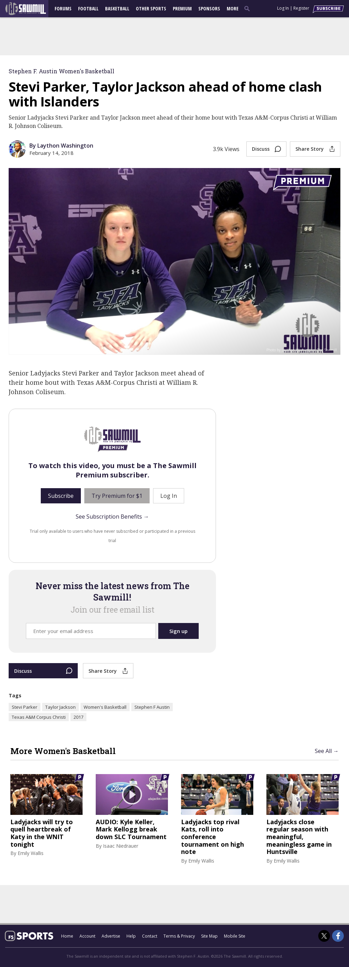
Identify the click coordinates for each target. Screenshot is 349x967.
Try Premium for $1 (117, 496)
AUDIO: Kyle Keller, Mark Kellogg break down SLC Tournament (131, 829)
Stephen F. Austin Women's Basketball (61, 71)
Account (87, 936)
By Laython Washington (61, 145)
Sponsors (209, 8)
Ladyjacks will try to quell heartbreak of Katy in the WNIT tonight (41, 833)
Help (131, 936)
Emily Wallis (31, 853)
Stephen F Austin (152, 707)
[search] (248, 8)
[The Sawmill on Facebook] (338, 936)
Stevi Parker (24, 707)
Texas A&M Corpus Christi (39, 717)
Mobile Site (234, 936)
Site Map (209, 936)
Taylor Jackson (60, 707)
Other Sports (151, 8)
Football (88, 8)
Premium (182, 8)
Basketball (117, 8)
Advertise (111, 936)
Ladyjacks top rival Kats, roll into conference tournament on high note (212, 837)
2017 (78, 717)
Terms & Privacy (179, 936)
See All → (327, 751)
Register (301, 8)
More (232, 8)
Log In (283, 8)
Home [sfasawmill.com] (67, 936)
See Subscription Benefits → (112, 516)
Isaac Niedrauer (120, 846)
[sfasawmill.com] (29, 8)
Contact (149, 936)
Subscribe (61, 496)
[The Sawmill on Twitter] (324, 936)
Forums (63, 8)
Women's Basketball (105, 707)
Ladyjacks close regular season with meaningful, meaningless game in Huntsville (299, 837)
